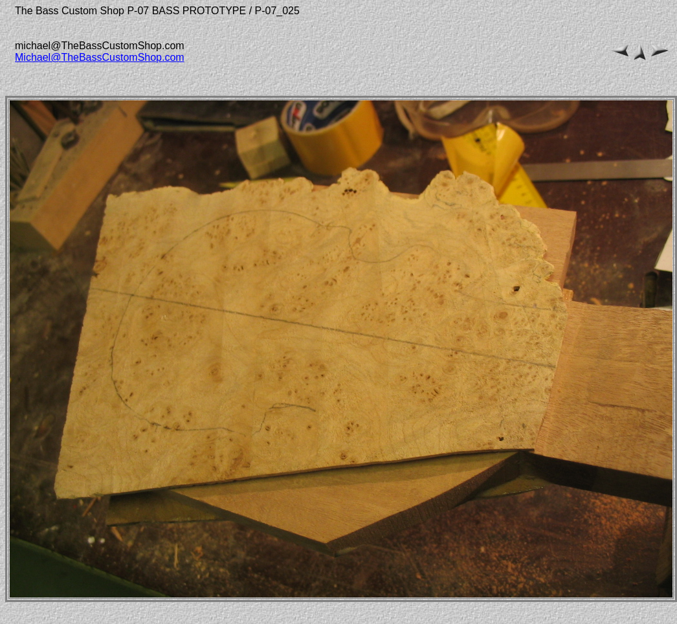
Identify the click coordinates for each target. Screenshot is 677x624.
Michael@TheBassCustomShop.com (99, 57)
